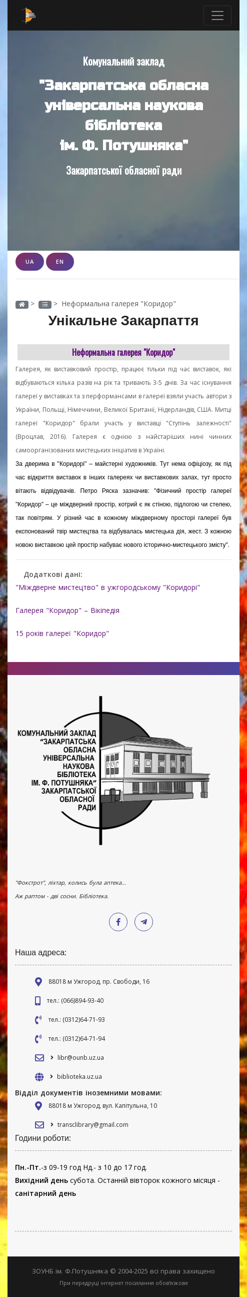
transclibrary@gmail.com (93, 1124)
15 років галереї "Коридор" (62, 633)
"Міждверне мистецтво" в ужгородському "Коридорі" (108, 587)
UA (30, 261)
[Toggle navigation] (218, 16)
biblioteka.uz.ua (79, 1076)
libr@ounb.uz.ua (81, 1057)
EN (60, 261)
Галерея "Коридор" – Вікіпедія (68, 610)
